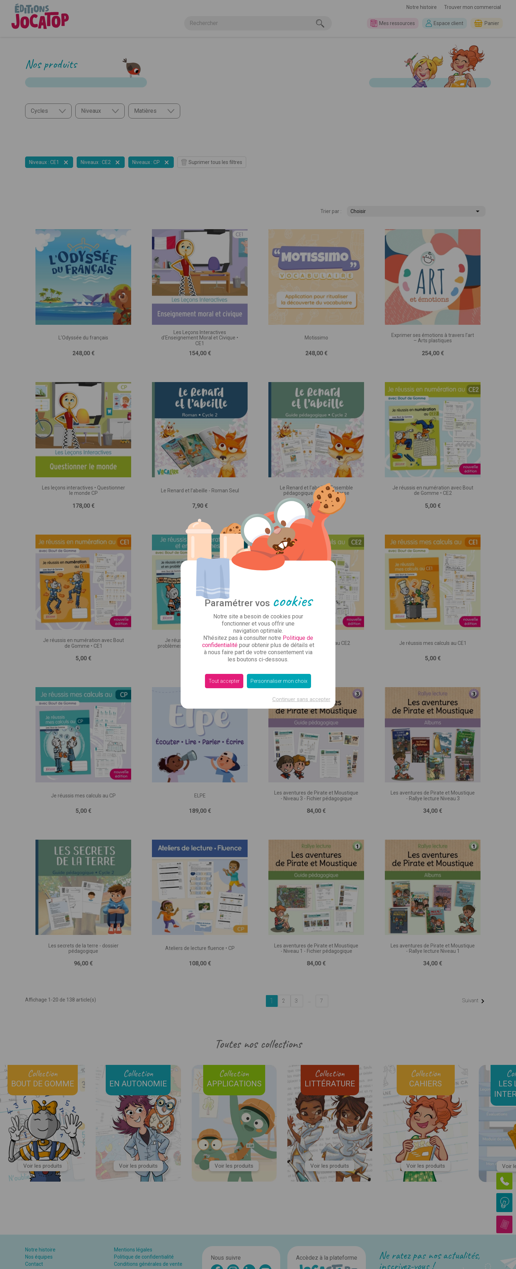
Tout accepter (224, 681)
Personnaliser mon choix (278, 681)
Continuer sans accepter (301, 699)
